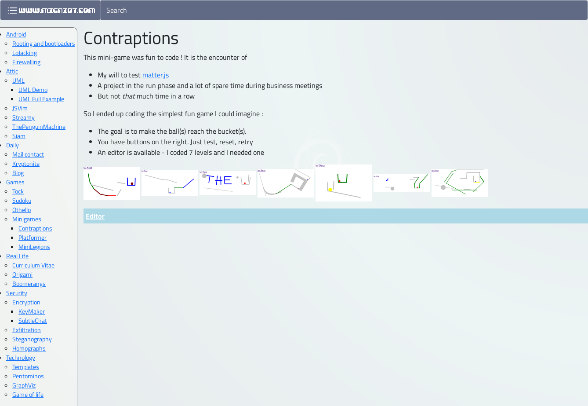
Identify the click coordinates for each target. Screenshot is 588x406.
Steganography (32, 339)
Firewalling (26, 61)
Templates (25, 366)
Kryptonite (26, 163)
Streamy (23, 117)
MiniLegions (34, 246)
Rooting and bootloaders (43, 43)
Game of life (28, 394)
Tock (18, 191)
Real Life (17, 255)
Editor (95, 216)
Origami (22, 274)
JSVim (20, 108)
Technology (20, 357)
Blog (18, 172)
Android (16, 34)
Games (15, 182)
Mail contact (28, 154)
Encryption (26, 302)
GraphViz (24, 385)
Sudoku (21, 200)
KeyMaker (31, 311)
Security (16, 292)
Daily (12, 145)
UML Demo (32, 89)
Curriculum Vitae (33, 265)
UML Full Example (41, 98)
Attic (12, 71)
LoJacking (24, 52)
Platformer (32, 237)
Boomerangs (29, 283)
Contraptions (35, 228)
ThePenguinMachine (38, 126)
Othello (21, 209)
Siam (18, 135)
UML (18, 80)
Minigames (26, 218)
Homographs (29, 348)
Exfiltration (26, 329)
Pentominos (28, 375)
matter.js (155, 74)
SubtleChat (32, 320)
